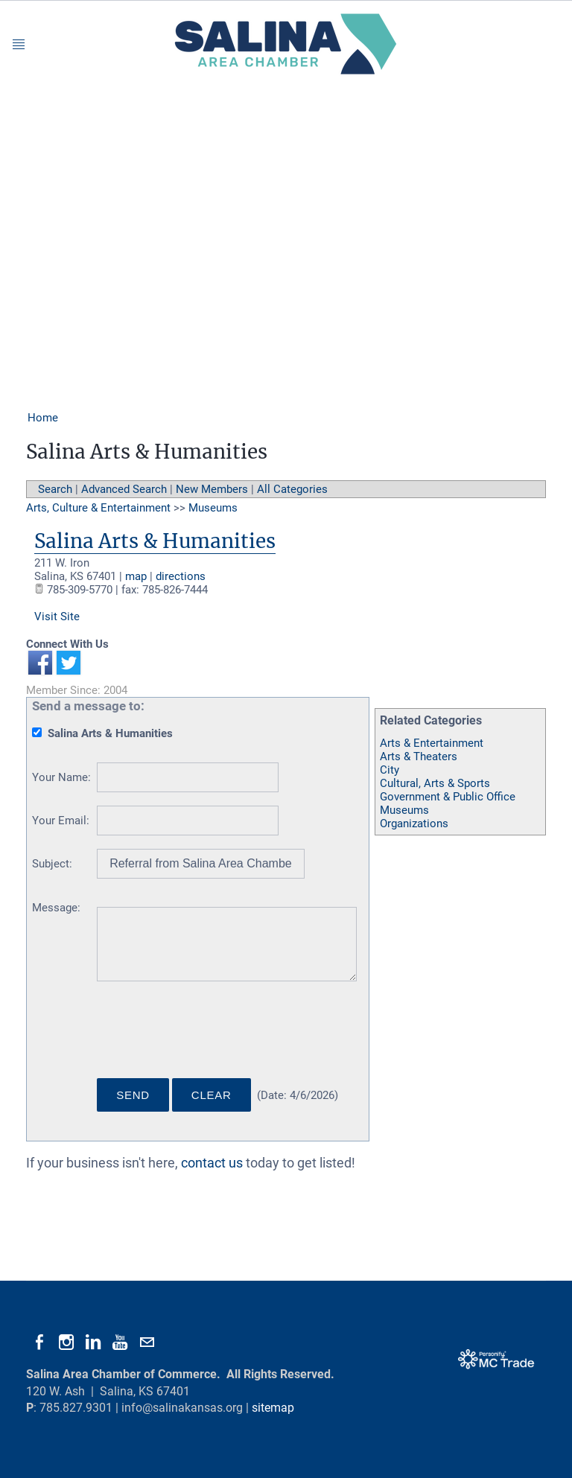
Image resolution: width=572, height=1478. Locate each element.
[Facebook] (39, 1342)
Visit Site (57, 616)
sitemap (273, 1408)
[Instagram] (66, 1342)
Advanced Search (124, 489)
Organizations (414, 823)
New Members (212, 489)
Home (43, 417)
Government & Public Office (447, 796)
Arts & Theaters (418, 756)
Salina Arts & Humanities (155, 541)
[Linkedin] (93, 1342)
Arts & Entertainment (431, 743)
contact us (212, 1162)
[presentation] (210, 1036)
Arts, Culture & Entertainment (98, 508)
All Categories (292, 489)
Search (55, 489)
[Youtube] (119, 1342)
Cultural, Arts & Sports (435, 783)
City (389, 770)
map (136, 576)
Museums (404, 810)
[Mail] (146, 1342)
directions (181, 576)
